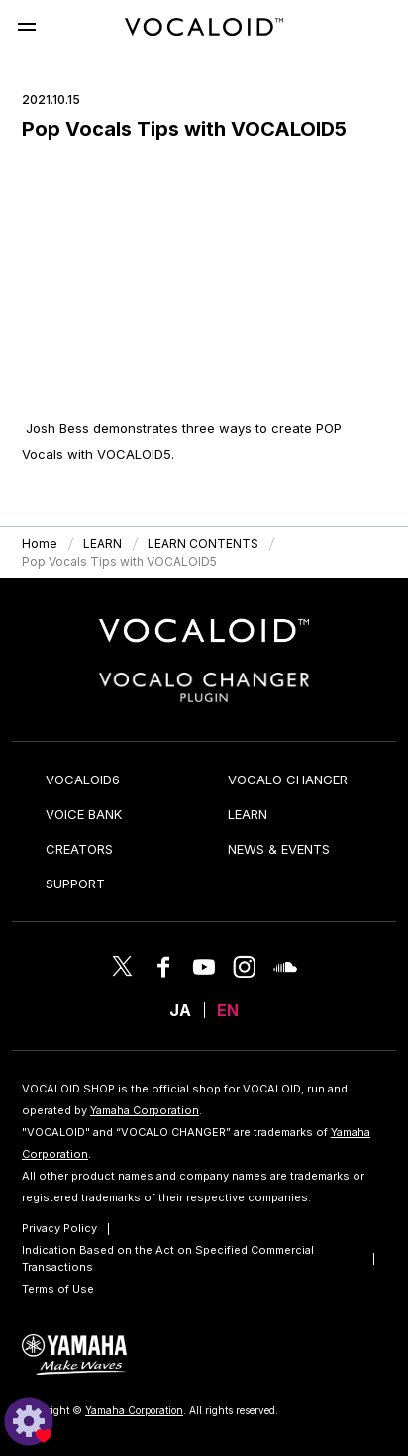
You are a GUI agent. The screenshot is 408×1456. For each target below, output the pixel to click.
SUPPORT (75, 883)
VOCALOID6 (83, 779)
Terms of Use (58, 1289)
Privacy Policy (59, 1228)
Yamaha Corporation (144, 1110)
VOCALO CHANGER (288, 779)
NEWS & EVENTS (279, 849)
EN (228, 1010)
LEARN (247, 814)
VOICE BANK (84, 814)
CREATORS (79, 849)
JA (180, 1010)
